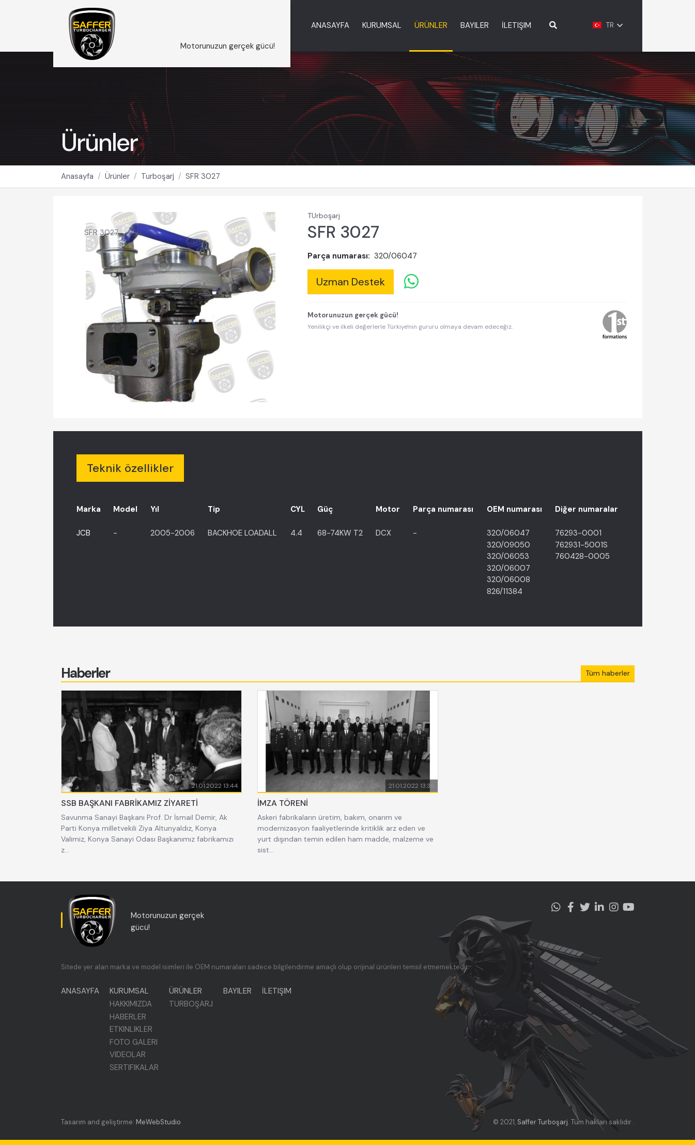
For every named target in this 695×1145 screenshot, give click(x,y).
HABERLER (128, 1017)
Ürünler (117, 176)
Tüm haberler (607, 673)
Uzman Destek (350, 281)
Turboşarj (157, 176)
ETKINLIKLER (131, 1029)
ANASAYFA (330, 25)
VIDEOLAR (128, 1054)
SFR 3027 (203, 176)
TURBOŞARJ (191, 1004)
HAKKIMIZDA (131, 1004)
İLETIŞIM (516, 25)
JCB (83, 533)
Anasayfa (77, 176)
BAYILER (474, 25)
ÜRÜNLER (430, 25)
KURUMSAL (381, 25)
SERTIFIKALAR (134, 1067)
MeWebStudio (158, 1122)
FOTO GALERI (134, 1042)
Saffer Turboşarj (542, 1122)
